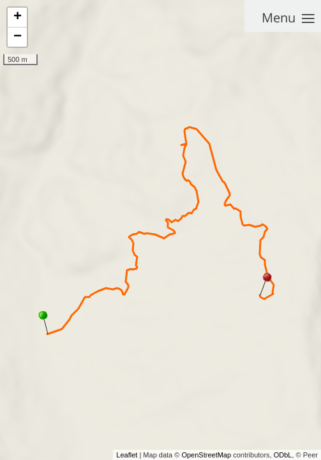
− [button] (17, 37)
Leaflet (126, 455)
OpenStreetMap (206, 455)
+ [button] (17, 17)
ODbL (283, 455)
